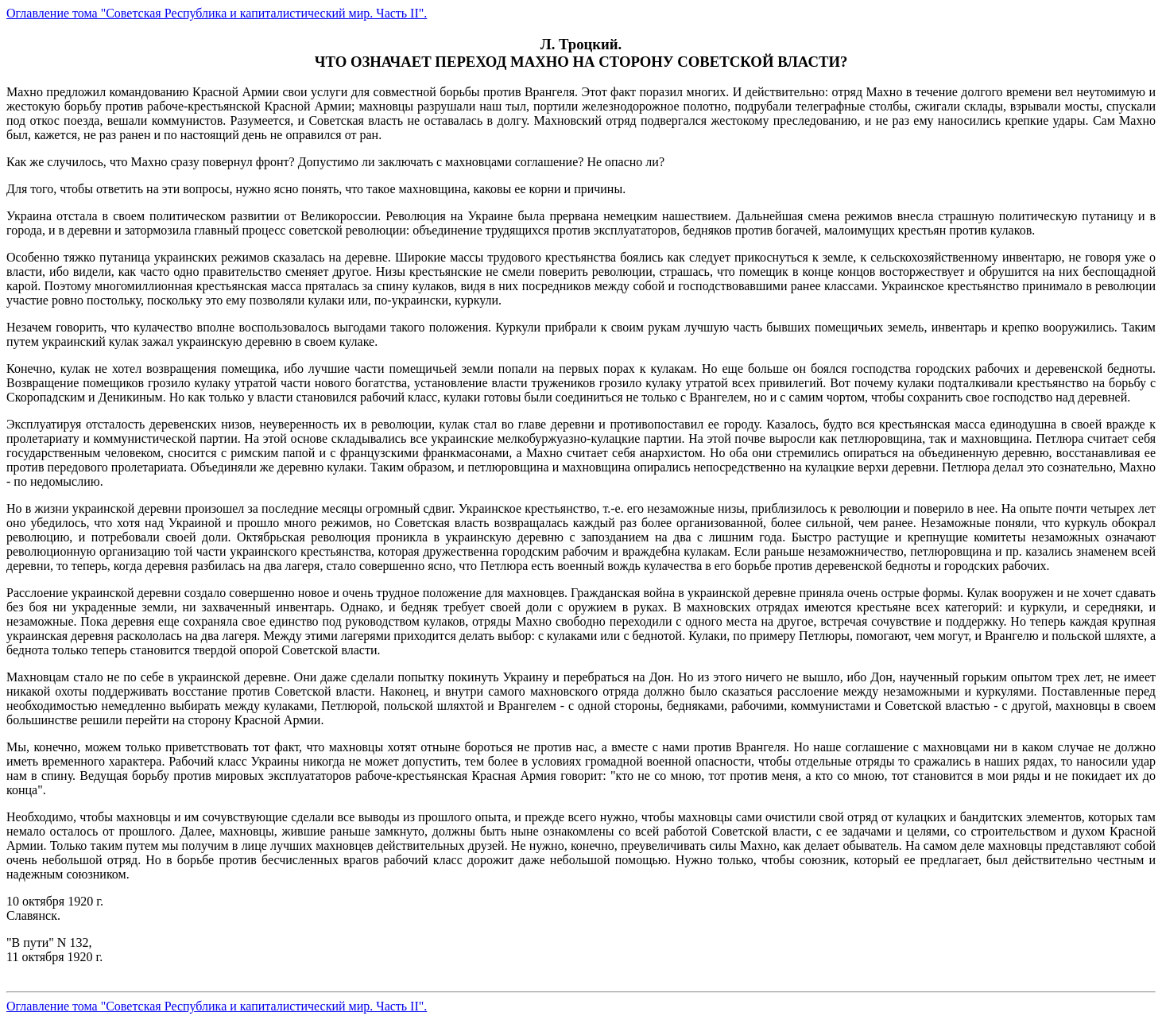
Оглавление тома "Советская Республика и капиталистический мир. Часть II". (216, 13)
